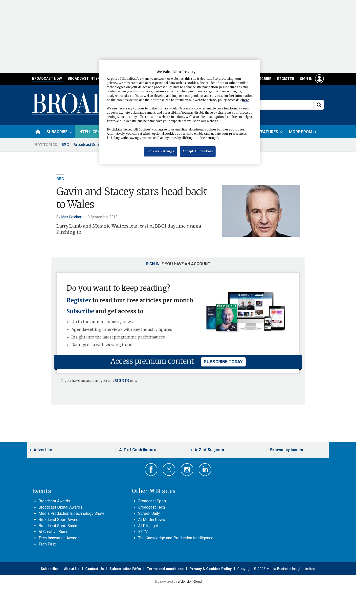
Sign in (306, 79)
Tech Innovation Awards (59, 538)
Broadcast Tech (151, 507)
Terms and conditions (165, 569)
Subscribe (261, 79)
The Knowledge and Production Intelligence (175, 538)
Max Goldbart (72, 217)
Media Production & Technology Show (71, 513)
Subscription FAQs (125, 569)
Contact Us (94, 569)
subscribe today (223, 361)
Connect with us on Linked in (205, 469)
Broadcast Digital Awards (60, 507)
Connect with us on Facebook (151, 469)
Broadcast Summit (89, 144)
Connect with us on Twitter (169, 469)
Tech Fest (47, 544)
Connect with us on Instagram (187, 469)
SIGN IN (122, 380)
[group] (301, 131)
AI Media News (151, 519)
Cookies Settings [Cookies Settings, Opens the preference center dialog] (160, 151)
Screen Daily (149, 513)
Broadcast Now (47, 78)
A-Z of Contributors (137, 449)
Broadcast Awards (54, 501)
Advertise (43, 449)
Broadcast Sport (152, 501)
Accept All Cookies (197, 151)
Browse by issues (286, 449)
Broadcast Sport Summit (60, 525)
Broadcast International (92, 78)
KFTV (143, 531)
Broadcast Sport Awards (60, 519)
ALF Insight (148, 525)
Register (285, 79)
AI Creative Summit (55, 531)
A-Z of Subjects (209, 449)
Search (319, 105)
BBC (65, 144)
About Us (72, 569)
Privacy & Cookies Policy (210, 569)
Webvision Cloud (190, 581)
